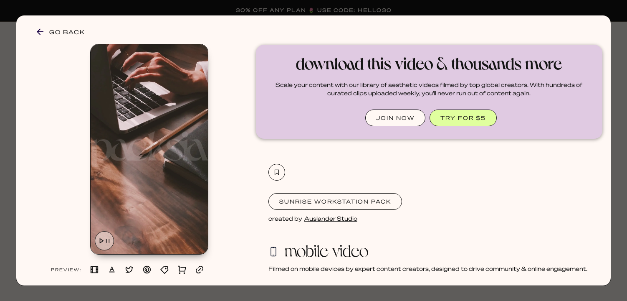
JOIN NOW (395, 117)
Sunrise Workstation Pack (335, 201)
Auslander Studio (330, 218)
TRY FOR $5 (463, 117)
